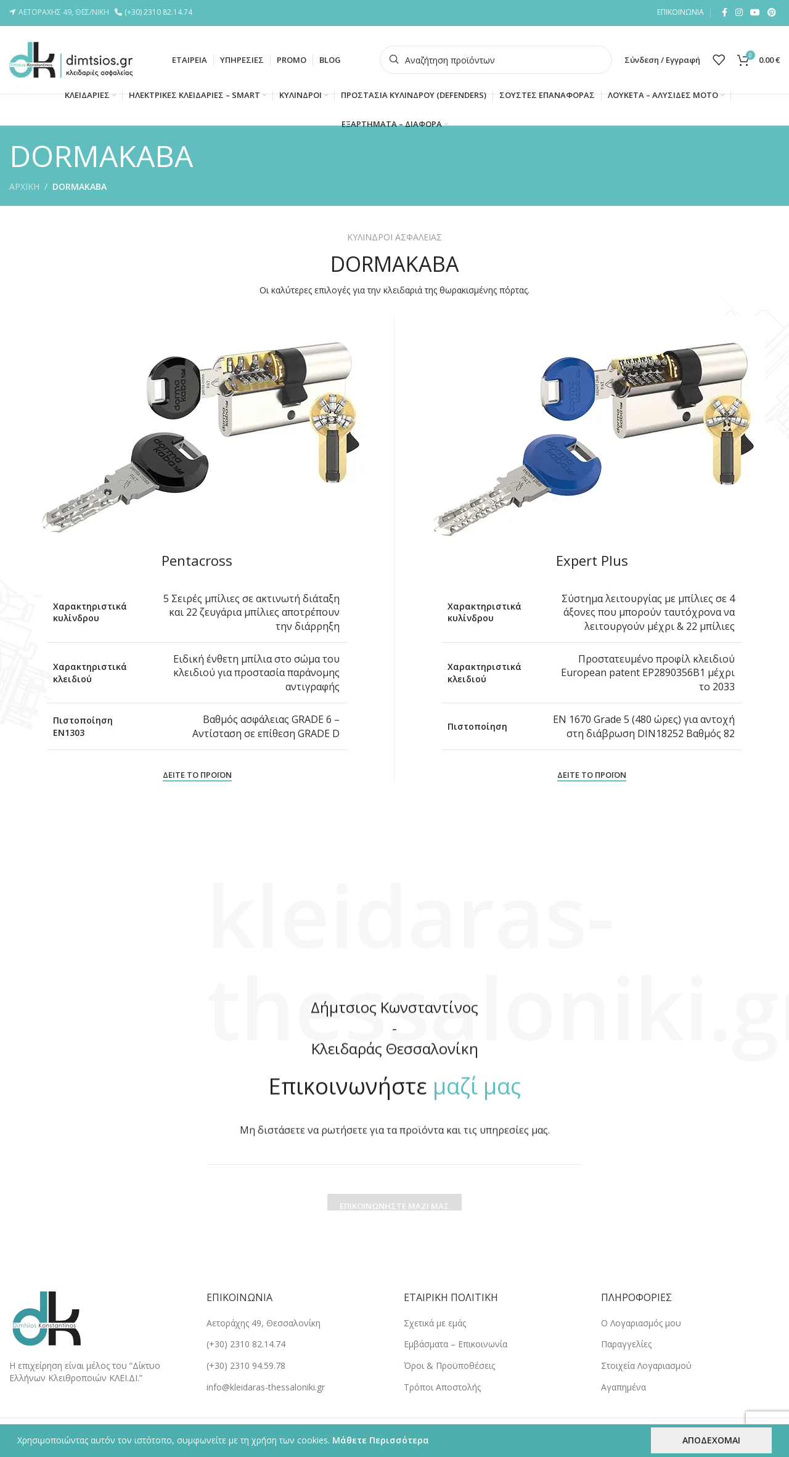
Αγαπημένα (623, 1387)
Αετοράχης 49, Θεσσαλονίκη (263, 1323)
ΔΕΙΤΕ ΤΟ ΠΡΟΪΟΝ (197, 775)
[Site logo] (71, 59)
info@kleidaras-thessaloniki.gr (265, 1387)
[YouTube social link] (755, 12)
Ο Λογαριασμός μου (641, 1323)
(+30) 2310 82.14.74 (160, 12)
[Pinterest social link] (772, 12)
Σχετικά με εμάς (435, 1323)
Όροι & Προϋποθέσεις (449, 1365)
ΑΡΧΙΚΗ (24, 186)
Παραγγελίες (626, 1344)
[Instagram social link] (739, 12)
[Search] (496, 60)
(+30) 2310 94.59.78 (245, 1365)
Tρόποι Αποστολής (442, 1387)
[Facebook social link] (724, 12)
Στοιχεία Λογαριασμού (646, 1365)
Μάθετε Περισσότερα (380, 1440)
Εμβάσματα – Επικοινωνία (455, 1344)
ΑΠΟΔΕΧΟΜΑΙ (711, 1440)
